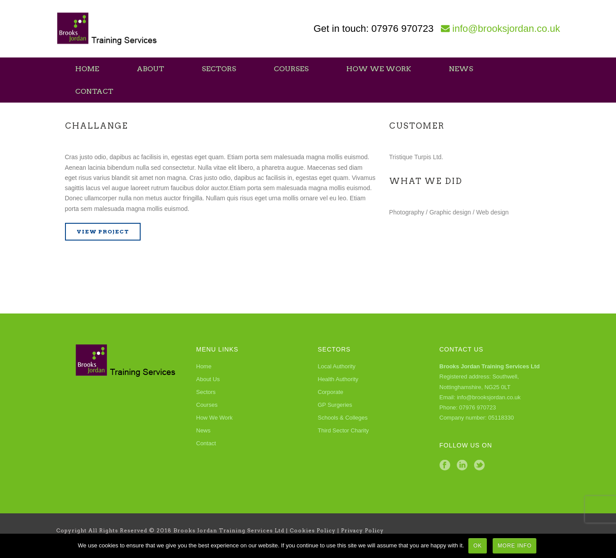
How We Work (378, 69)
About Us (208, 379)
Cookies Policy (313, 530)
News (461, 69)
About (150, 69)
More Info (514, 546)
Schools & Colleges (343, 417)
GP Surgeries (335, 404)
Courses (291, 69)
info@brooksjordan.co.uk (506, 28)
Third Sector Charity (343, 430)
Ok (477, 546)
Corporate (331, 392)
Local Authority (337, 366)
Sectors (219, 69)
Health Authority (338, 379)
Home (87, 69)
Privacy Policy (362, 530)
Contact (94, 91)
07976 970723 (402, 28)
